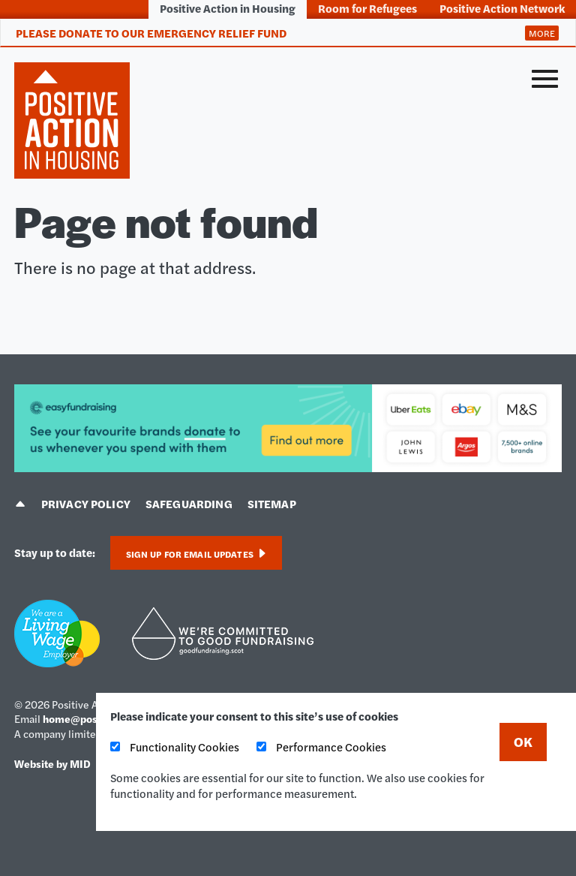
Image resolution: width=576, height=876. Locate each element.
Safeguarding (189, 503)
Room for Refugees (367, 8)
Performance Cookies (321, 746)
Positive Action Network (502, 8)
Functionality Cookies (174, 746)
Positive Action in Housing (228, 8)
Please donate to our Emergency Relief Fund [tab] (151, 33)
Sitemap (272, 503)
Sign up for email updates (196, 554)
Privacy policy (85, 503)
